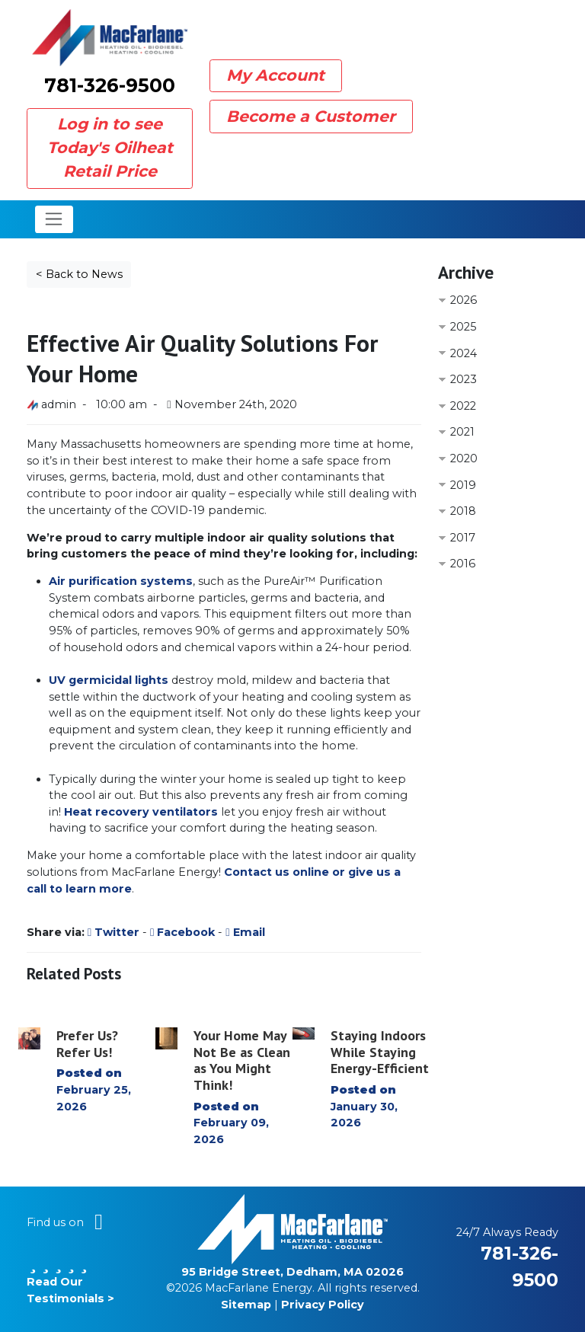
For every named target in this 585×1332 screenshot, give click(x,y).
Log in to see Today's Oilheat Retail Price (110, 147)
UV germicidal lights (108, 680)
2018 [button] (463, 511)
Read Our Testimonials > (70, 1281)
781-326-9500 (109, 85)
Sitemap (246, 1304)
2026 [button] (463, 300)
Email (244, 932)
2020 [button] (464, 458)
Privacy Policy (322, 1304)
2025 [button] (463, 327)
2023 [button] (463, 379)
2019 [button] (463, 485)
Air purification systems (121, 581)
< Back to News (79, 274)
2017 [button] (462, 538)
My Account (275, 75)
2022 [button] (463, 406)
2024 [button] (463, 353)
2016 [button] (462, 563)
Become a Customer (310, 116)
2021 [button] (462, 432)
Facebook (182, 932)
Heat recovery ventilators (141, 812)
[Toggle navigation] (54, 219)
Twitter (113, 932)
